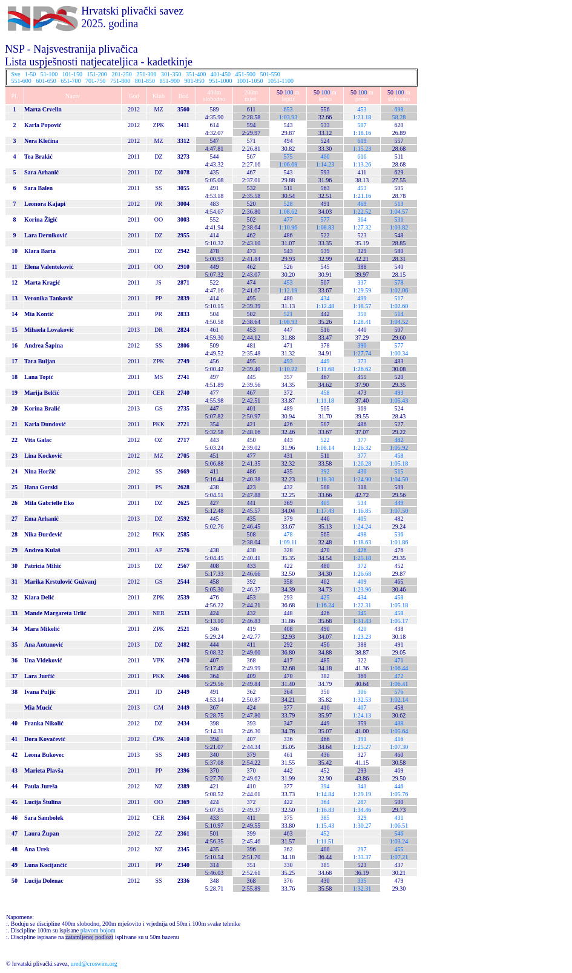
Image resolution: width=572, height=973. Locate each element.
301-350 (171, 74)
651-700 (71, 81)
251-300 (146, 74)
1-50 (30, 74)
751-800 (120, 81)
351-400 (196, 74)
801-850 (145, 81)
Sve (16, 74)
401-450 (221, 74)
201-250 (121, 74)
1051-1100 (281, 81)
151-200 (97, 74)
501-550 (270, 74)
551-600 (21, 81)
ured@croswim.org (94, 963)
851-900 (170, 81)
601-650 (46, 81)
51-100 (49, 74)
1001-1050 (250, 81)
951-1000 (220, 81)
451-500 (245, 74)
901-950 (194, 81)
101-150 (72, 74)
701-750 (95, 81)
